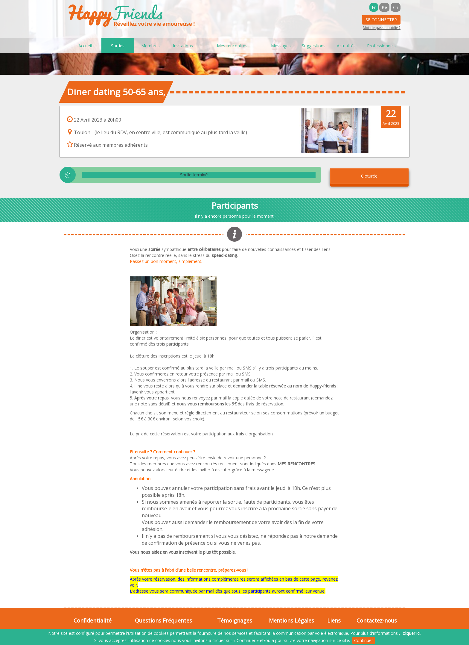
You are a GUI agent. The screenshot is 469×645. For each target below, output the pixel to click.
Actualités (346, 46)
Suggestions (313, 46)
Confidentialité (93, 620)
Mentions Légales (291, 620)
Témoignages (234, 620)
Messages (281, 46)
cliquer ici (411, 633)
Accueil (85, 46)
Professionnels (381, 46)
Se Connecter (381, 19)
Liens (334, 620)
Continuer (363, 640)
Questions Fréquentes (163, 620)
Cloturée (369, 176)
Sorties (117, 46)
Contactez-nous (377, 620)
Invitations (183, 46)
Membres (150, 46)
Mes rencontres (232, 46)
